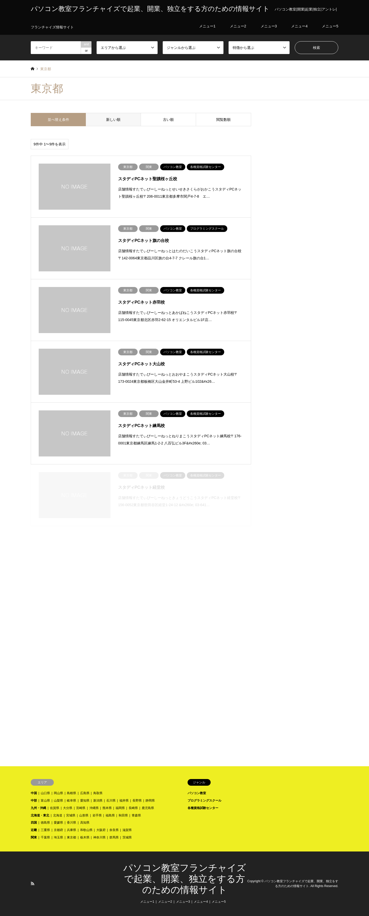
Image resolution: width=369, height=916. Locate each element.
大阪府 (101, 830)
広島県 (84, 793)
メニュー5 (219, 901)
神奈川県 (99, 837)
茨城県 (127, 837)
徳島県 (45, 822)
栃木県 (84, 837)
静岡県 (150, 800)
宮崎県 (80, 808)
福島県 (110, 815)
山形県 (83, 815)
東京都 (71, 837)
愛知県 (84, 800)
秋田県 (123, 815)
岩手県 (97, 815)
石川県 (111, 800)
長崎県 (133, 808)
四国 (34, 822)
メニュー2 (165, 901)
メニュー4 (201, 901)
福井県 (124, 800)
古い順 (168, 120)
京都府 (58, 830)
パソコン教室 (197, 793)
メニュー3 (183, 901)
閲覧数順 (223, 120)
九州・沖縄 (38, 808)
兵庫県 (71, 830)
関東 (34, 837)
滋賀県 (127, 830)
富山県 (45, 800)
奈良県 (114, 830)
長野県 (137, 800)
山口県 (45, 793)
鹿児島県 (148, 808)
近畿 (34, 830)
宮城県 (70, 815)
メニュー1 (147, 901)
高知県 (84, 822)
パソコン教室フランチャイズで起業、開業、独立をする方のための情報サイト (184, 879)
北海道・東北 (40, 815)
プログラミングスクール (204, 800)
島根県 (71, 793)
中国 (34, 793)
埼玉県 (58, 837)
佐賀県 (54, 808)
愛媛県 (58, 822)
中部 (34, 800)
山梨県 (58, 800)
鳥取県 (97, 793)
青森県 (136, 815)
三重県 (45, 830)
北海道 (57, 815)
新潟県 (97, 800)
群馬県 (114, 837)
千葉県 (45, 837)
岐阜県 (71, 800)
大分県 (67, 808)
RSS (32, 883)
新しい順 (113, 120)
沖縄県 (94, 808)
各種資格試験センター (203, 808)
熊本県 (107, 808)
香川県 (71, 822)
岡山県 (58, 793)
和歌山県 (86, 830)
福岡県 (120, 808)
